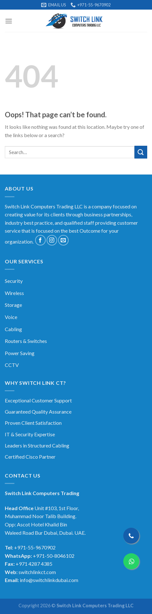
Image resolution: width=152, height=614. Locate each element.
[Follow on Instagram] (52, 240)
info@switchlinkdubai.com (49, 580)
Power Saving (19, 353)
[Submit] (140, 152)
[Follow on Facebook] (40, 240)
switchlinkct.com (37, 572)
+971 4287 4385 (34, 564)
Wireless (14, 293)
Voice (11, 317)
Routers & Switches (26, 341)
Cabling (13, 329)
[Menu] (8, 21)
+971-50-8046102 (53, 556)
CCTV (12, 365)
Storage (13, 305)
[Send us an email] (63, 240)
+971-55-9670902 (35, 547)
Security (14, 281)
